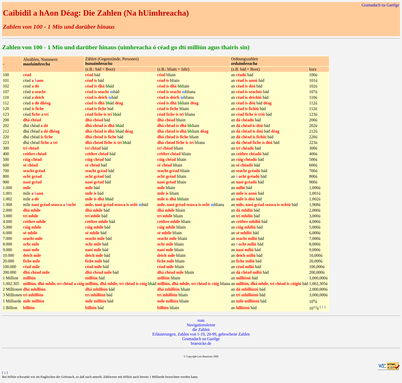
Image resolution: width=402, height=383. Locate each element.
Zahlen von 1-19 (191, 334)
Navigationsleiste (201, 325)
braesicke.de (201, 343)
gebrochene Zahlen (234, 334)
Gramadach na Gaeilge (380, 5)
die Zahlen (201, 329)
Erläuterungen (164, 334)
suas (201, 320)
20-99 (211, 334)
